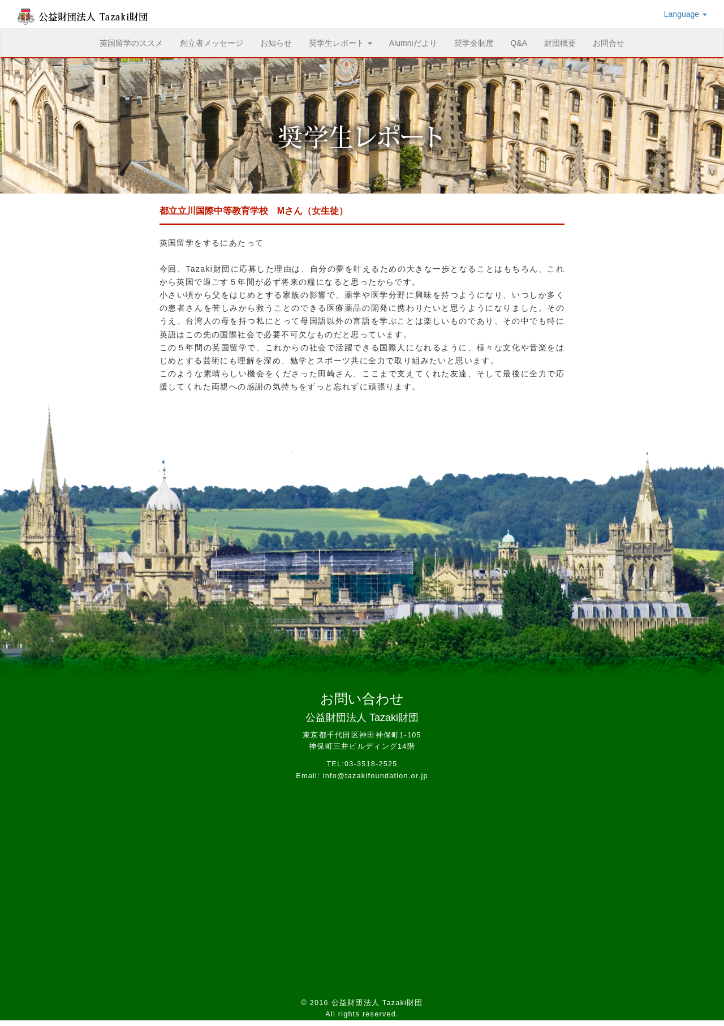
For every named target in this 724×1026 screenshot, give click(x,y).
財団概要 (560, 43)
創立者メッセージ (211, 43)
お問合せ (608, 43)
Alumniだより (413, 43)
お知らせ (276, 43)
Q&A (519, 43)
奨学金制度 (474, 43)
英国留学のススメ (135, 42)
